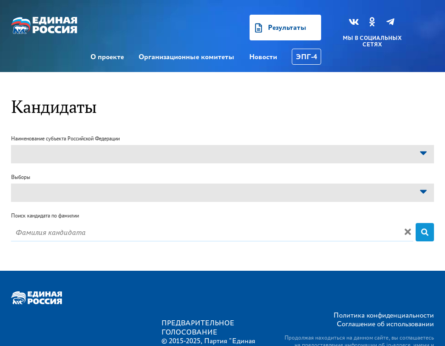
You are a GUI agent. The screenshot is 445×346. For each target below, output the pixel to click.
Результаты (287, 27)
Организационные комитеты (186, 56)
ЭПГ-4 (306, 56)
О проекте (107, 56)
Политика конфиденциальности (384, 315)
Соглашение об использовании (385, 323)
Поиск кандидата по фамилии (45, 215)
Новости (263, 56)
